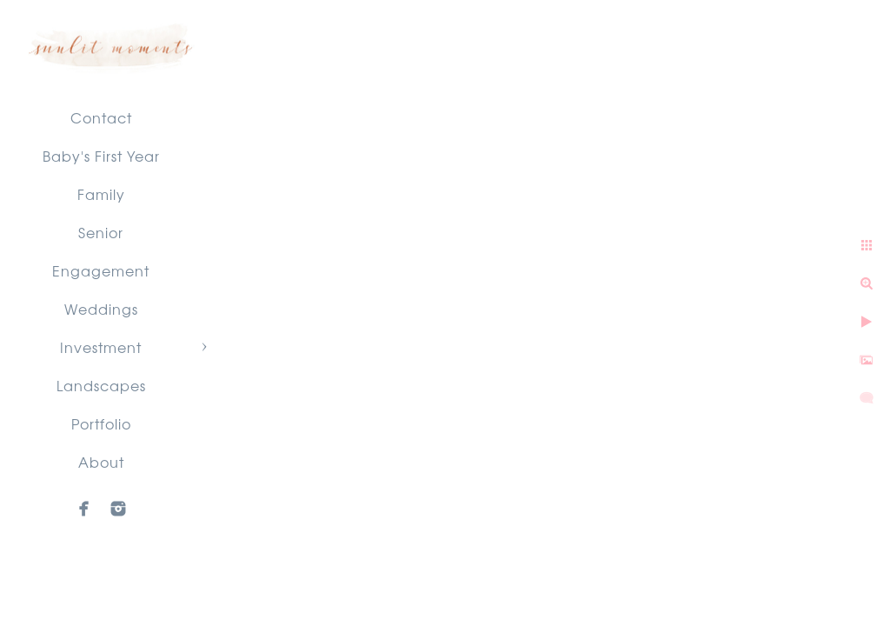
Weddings (101, 308)
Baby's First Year (101, 155)
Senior (100, 232)
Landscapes (101, 385)
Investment (101, 346)
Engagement (100, 270)
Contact (101, 117)
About (101, 461)
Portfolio (101, 423)
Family (101, 193)
